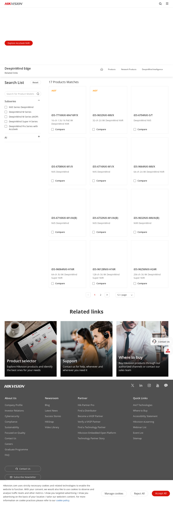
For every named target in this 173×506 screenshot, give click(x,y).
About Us (10, 398)
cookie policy (62, 500)
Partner (82, 398)
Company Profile (14, 405)
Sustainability (12, 427)
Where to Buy (140, 410)
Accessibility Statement (145, 416)
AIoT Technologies (142, 405)
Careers (9, 443)
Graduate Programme (16, 449)
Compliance (11, 421)
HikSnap (49, 421)
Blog (47, 405)
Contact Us (10, 438)
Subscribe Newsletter (23, 477)
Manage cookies (114, 493)
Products (112, 69)
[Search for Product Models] (20, 93)
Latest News (51, 410)
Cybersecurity (12, 416)
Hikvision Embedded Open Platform (97, 432)
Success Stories (53, 416)
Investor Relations (14, 410)
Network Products (128, 69)
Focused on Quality (15, 432)
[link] (11, 73)
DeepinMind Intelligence (152, 69)
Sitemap (137, 438)
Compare (60, 129)
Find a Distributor (87, 410)
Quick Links (140, 398)
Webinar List (139, 427)
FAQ (7, 454)
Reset (35, 82)
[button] (118, 69)
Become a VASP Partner (90, 416)
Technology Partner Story (91, 438)
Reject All (139, 493)
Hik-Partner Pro (86, 405)
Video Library (52, 427)
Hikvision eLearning (143, 421)
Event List (138, 432)
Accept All (161, 493)
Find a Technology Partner (92, 427)
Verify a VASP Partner (89, 421)
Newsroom (51, 398)
